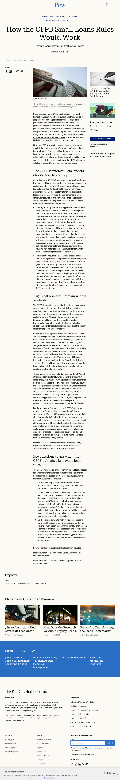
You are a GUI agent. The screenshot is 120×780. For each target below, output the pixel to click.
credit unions (39, 434)
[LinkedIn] (79, 764)
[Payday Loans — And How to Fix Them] (102, 110)
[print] (21, 71)
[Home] (26, 691)
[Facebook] (71, 764)
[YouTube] (86, 764)
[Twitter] (83, 764)
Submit (110, 743)
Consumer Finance (38, 599)
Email (72, 739)
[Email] (87, 743)
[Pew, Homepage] (60, 4)
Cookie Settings (109, 774)
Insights (8, 735)
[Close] (117, 775)
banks (75, 432)
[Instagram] (75, 764)
